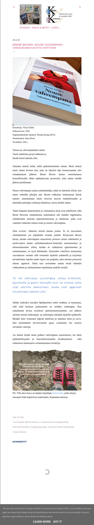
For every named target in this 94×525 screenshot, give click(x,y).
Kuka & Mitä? (40, 27)
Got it (57, 521)
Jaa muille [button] (18, 417)
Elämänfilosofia (21, 427)
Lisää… (56, 27)
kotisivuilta (57, 393)
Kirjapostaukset (38, 427)
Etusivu (25, 27)
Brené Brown (32, 422)
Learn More (42, 521)
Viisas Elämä (19, 432)
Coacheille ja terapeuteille (54, 422)
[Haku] (80, 6)
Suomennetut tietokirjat (61, 427)
